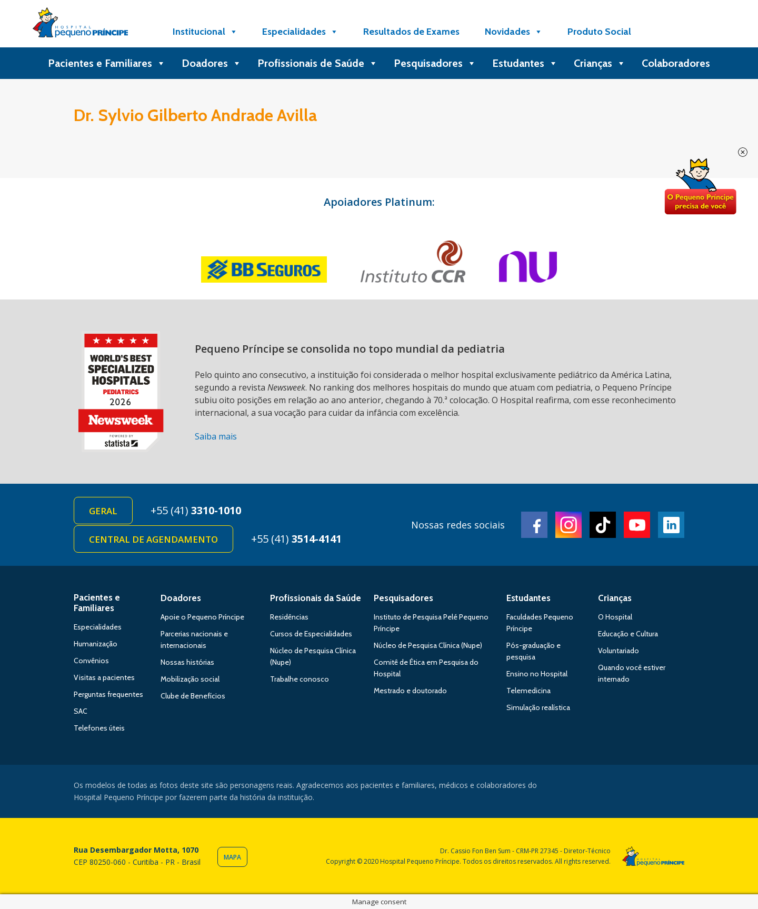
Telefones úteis (99, 728)
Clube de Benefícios (193, 696)
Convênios (91, 660)
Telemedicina (528, 690)
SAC (80, 711)
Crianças (600, 63)
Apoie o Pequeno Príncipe (202, 617)
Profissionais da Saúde (315, 598)
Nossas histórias (187, 662)
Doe (700, 187)
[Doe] (670, 31)
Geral (103, 511)
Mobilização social (190, 679)
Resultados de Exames (411, 31)
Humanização (95, 643)
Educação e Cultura (628, 633)
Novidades (514, 31)
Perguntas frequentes (108, 694)
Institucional (205, 31)
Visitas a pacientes (104, 677)
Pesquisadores (435, 63)
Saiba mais (216, 436)
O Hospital (615, 617)
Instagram (568, 525)
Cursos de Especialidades (311, 633)
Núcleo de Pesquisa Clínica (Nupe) (428, 645)
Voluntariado (618, 650)
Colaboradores (676, 63)
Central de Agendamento (153, 539)
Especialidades (300, 31)
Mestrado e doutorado (410, 690)
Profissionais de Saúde (317, 63)
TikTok (603, 525)
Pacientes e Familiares (107, 63)
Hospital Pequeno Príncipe (80, 24)
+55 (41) (196, 510)
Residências (289, 617)
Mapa (232, 857)
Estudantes (525, 63)
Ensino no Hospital (536, 673)
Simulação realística (538, 707)
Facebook (534, 525)
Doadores (212, 63)
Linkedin (671, 525)
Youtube (637, 525)
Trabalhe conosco (299, 679)
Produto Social (599, 31)
